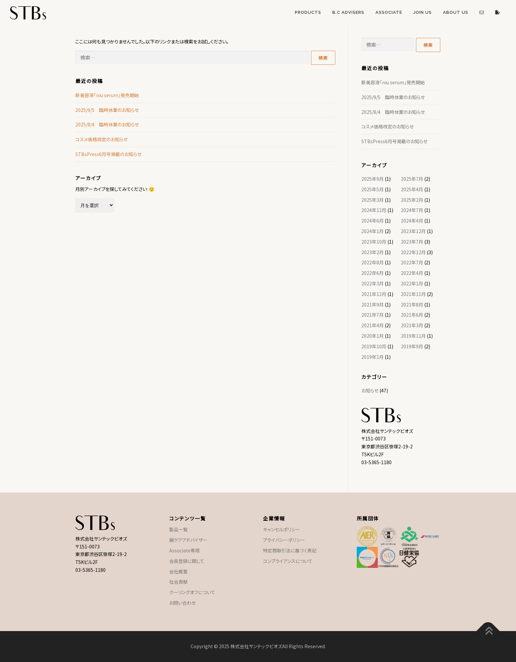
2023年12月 (413, 231)
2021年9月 (372, 304)
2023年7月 (412, 241)
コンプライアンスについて (288, 561)
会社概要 (178, 571)
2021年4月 (372, 325)
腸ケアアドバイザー (188, 540)
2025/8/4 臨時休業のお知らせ (107, 124)
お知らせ (369, 390)
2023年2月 (372, 252)
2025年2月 (412, 200)
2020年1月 (372, 335)
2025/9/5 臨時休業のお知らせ (107, 110)
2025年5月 (372, 189)
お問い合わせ (182, 602)
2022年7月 (412, 262)
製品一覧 (178, 529)
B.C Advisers (348, 12)
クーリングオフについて (192, 592)
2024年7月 (412, 210)
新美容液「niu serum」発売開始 (107, 95)
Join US (422, 12)
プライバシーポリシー (284, 540)
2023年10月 (373, 241)
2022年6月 (372, 273)
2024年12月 (373, 210)
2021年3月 (412, 325)
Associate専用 (184, 550)
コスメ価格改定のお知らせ (101, 139)
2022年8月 (372, 262)
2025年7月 (412, 178)
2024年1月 (372, 231)
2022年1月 (412, 283)
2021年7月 (372, 314)
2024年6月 (372, 220)
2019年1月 (372, 357)
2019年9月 (412, 346)
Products (308, 12)
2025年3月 (372, 200)
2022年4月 (412, 273)
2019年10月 (373, 346)
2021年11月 (413, 294)
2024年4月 (412, 220)
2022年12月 (413, 252)
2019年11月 (413, 335)
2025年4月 (412, 189)
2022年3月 (372, 283)
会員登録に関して (186, 561)
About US (455, 12)
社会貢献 (178, 581)
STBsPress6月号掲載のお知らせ (108, 154)
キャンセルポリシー (281, 529)
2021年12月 (373, 294)
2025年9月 (372, 178)
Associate (388, 12)
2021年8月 (412, 304)
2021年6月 (412, 314)
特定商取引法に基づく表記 (290, 550)
